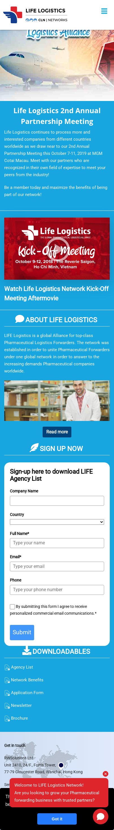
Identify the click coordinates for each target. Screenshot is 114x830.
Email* (15, 557)
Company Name (24, 491)
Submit (22, 632)
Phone (15, 580)
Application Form (23, 692)
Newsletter (18, 705)
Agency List (18, 667)
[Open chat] (100, 816)
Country (17, 514)
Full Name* (19, 533)
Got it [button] (57, 819)
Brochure (16, 718)
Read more (57, 432)
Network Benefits (23, 679)
